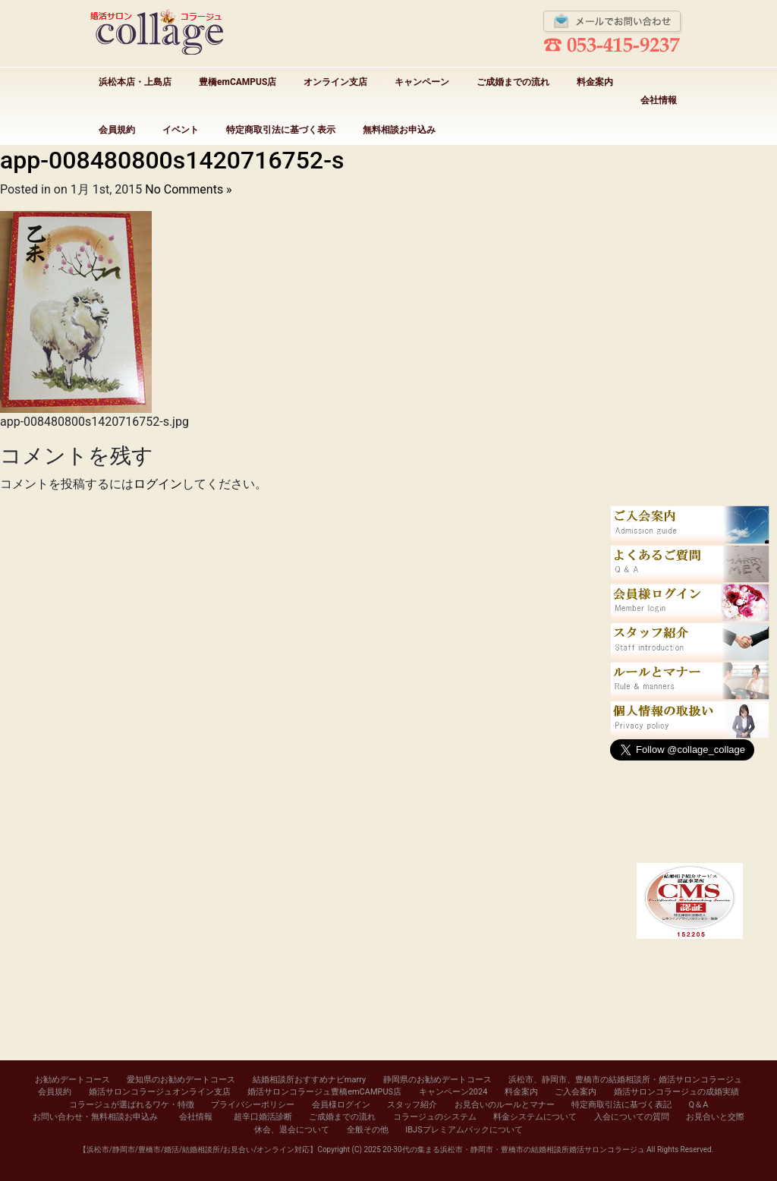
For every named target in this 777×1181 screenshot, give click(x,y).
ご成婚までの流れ (513, 82)
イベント (180, 129)
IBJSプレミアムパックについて (463, 1130)
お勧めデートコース (72, 1080)
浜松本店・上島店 (135, 82)
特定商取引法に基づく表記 (621, 1105)
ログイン (158, 484)
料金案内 (595, 82)
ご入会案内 (575, 1092)
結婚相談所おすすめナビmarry (309, 1080)
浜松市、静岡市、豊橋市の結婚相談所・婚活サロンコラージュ (625, 1080)
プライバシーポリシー (252, 1105)
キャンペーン (422, 82)
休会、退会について (291, 1130)
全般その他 (367, 1130)
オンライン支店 (335, 82)
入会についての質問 (631, 1117)
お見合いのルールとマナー (505, 1105)
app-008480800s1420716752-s (172, 160)
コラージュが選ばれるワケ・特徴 (131, 1105)
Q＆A (699, 1105)
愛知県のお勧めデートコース (181, 1080)
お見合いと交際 (715, 1117)
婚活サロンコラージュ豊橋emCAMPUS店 (324, 1092)
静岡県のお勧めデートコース (437, 1080)
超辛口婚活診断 (263, 1117)
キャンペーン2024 (453, 1092)
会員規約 (117, 129)
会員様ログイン (341, 1105)
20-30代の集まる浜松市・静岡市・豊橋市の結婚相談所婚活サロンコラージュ (513, 1149)
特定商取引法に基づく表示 (280, 129)
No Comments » (188, 189)
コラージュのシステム (435, 1117)
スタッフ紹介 (412, 1105)
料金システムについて (535, 1117)
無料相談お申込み (399, 129)
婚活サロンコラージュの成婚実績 (676, 1092)
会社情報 (658, 100)
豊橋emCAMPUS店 (237, 82)
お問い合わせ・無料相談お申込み (95, 1117)
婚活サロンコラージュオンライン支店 (160, 1092)
